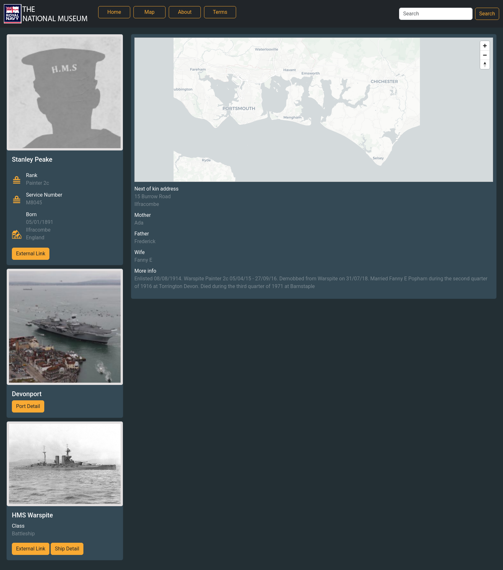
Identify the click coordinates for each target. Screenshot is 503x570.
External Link (30, 254)
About (185, 12)
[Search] (436, 14)
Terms (220, 12)
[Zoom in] (485, 45)
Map (149, 12)
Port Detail (28, 406)
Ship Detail (67, 549)
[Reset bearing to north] (485, 64)
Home (114, 12)
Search (487, 14)
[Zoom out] (485, 55)
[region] (314, 110)
